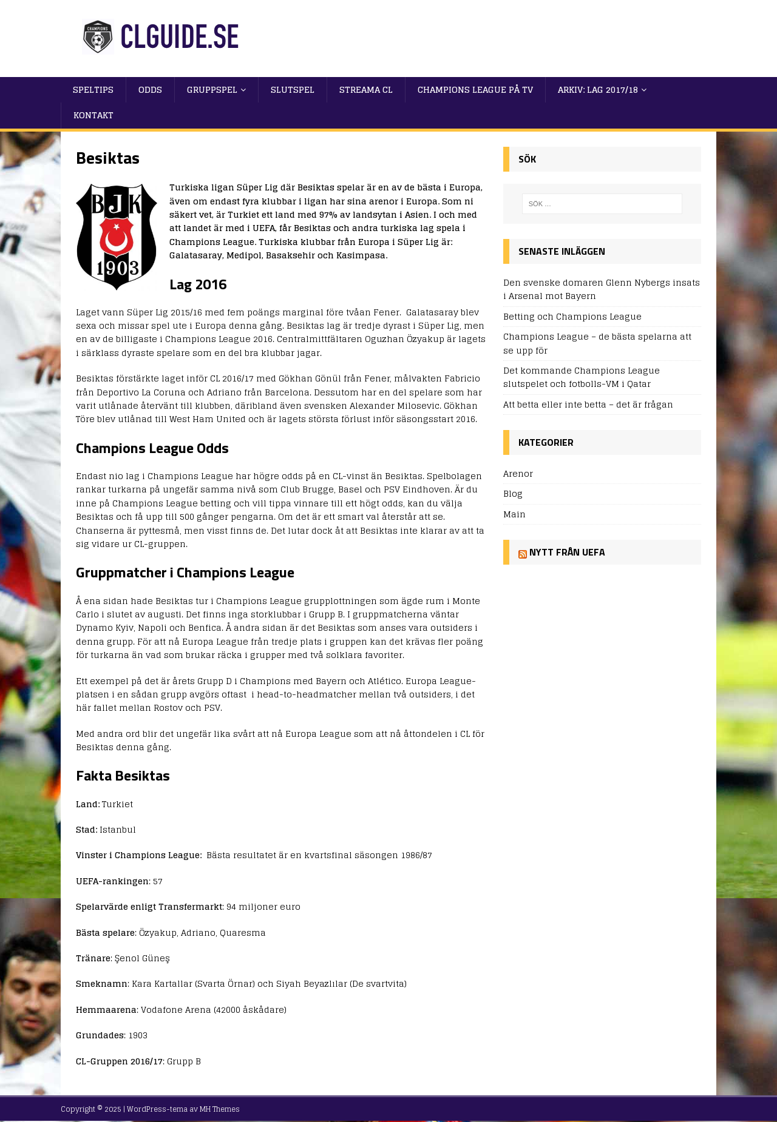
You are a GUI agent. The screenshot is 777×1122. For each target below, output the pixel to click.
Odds (150, 89)
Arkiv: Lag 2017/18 (598, 89)
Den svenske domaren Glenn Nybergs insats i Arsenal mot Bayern (601, 289)
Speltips (93, 89)
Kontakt (93, 115)
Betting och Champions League (572, 316)
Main (514, 514)
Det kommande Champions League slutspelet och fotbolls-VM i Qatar (581, 377)
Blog (513, 493)
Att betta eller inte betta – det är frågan (588, 404)
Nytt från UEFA (567, 552)
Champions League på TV (475, 89)
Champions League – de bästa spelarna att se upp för (597, 343)
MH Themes (220, 1109)
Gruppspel (212, 89)
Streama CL (366, 89)
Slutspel (292, 89)
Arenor (518, 474)
